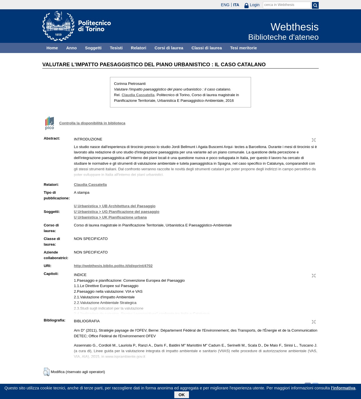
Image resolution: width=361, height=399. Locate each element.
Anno (71, 48)
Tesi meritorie (243, 48)
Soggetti (93, 48)
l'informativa (343, 389)
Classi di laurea (206, 48)
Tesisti (116, 48)
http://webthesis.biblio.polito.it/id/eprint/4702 (113, 266)
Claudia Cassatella (138, 95)
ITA (236, 5)
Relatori (138, 48)
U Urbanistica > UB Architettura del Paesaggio (114, 206)
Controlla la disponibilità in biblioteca (92, 123)
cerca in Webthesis (279, 5)
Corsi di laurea (169, 48)
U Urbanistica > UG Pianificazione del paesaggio (116, 212)
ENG (225, 5)
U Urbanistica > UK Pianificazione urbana (110, 217)
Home (52, 48)
